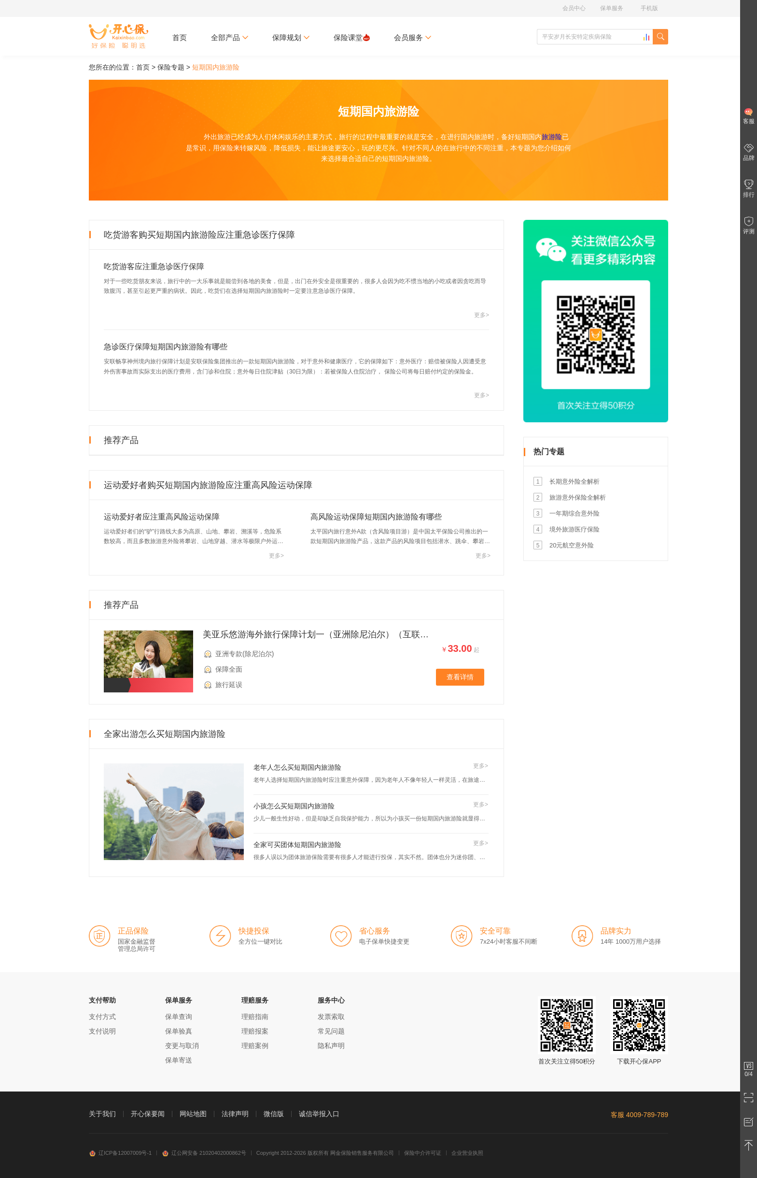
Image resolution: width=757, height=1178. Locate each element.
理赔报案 (254, 1031)
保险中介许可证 (422, 1153)
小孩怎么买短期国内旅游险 (294, 806)
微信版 (274, 1114)
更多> (481, 315)
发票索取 (331, 1016)
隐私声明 (331, 1045)
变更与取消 (182, 1045)
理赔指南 (254, 1016)
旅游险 (552, 137)
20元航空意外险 (571, 545)
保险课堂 (352, 37)
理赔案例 (254, 1045)
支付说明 (102, 1031)
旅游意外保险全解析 (577, 497)
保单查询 (178, 1016)
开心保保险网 (118, 36)
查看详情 (460, 677)
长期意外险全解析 (574, 481)
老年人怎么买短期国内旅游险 (297, 767)
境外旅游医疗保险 (574, 529)
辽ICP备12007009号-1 (120, 1153)
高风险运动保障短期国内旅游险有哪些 (376, 517)
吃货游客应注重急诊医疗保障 (154, 266)
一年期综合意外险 (574, 513)
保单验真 (178, 1031)
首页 (179, 37)
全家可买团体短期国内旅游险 (297, 844)
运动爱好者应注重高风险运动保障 (162, 517)
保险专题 (170, 67)
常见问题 (331, 1031)
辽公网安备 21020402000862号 (204, 1153)
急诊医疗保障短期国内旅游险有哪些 (165, 347)
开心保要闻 (148, 1114)
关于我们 (102, 1114)
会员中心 (574, 8)
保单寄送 (178, 1060)
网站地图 (193, 1114)
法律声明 (235, 1114)
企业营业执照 (467, 1153)
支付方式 (102, 1016)
